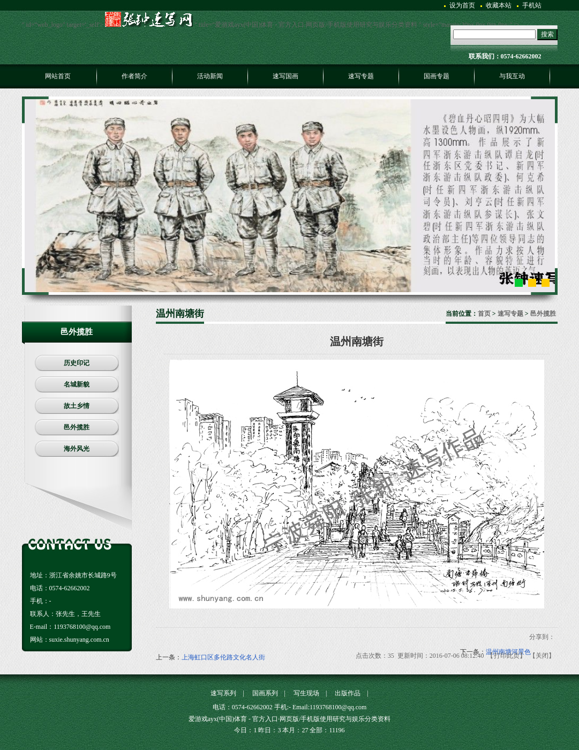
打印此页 (507, 655)
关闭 (542, 655)
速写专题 (510, 313)
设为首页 (462, 5)
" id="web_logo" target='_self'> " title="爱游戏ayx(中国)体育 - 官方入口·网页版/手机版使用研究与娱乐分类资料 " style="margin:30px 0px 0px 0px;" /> (271, 24)
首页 (484, 313)
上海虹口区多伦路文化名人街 (223, 657)
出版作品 (347, 693)
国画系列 (265, 693)
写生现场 (306, 693)
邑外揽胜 (543, 313)
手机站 (532, 5)
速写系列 (223, 693)
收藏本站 (499, 5)
